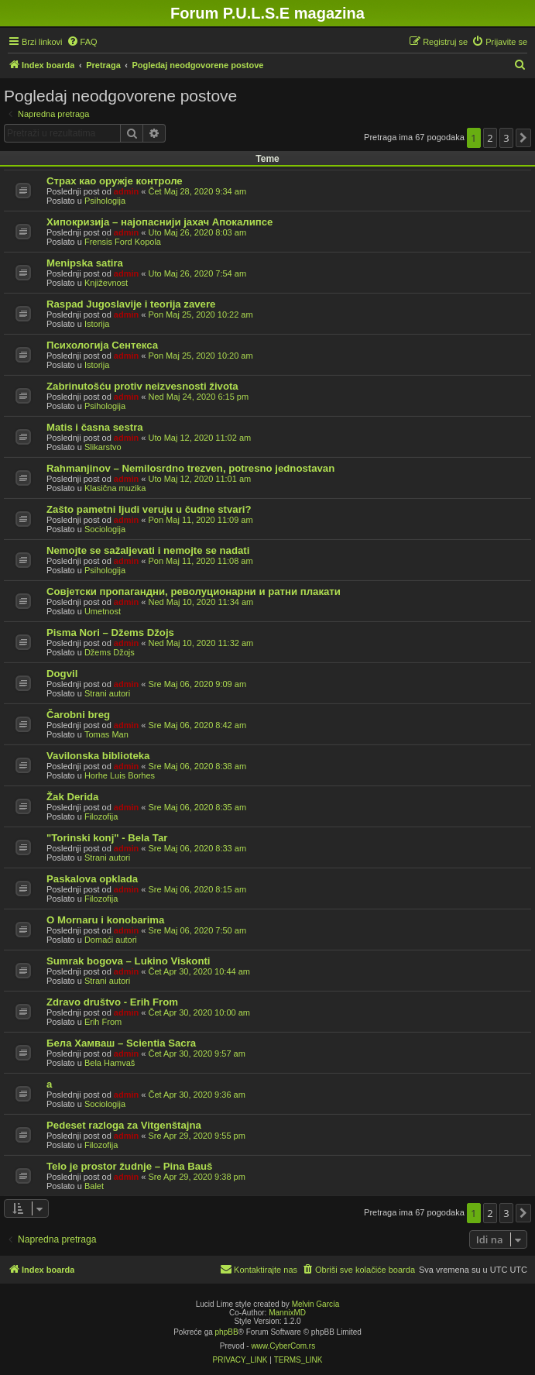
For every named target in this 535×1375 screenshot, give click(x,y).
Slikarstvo (103, 447)
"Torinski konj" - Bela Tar (106, 838)
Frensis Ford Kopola (122, 241)
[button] (523, 138)
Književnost (106, 282)
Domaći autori (110, 939)
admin (126, 191)
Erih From (103, 1021)
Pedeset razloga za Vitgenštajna (123, 1125)
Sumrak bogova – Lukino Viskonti (128, 961)
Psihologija (104, 200)
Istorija (96, 323)
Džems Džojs (109, 652)
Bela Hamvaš (109, 1062)
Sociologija (104, 529)
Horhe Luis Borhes (119, 775)
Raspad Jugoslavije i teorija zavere (130, 304)
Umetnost (102, 611)
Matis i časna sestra (94, 427)
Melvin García (316, 1304)
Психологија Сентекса (102, 345)
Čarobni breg (78, 714)
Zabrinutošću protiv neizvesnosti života (142, 386)
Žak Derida (72, 797)
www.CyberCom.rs (283, 1346)
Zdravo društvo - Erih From (112, 1002)
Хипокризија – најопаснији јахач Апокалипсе (159, 222)
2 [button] (489, 138)
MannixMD (287, 1312)
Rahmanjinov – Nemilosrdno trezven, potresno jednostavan (190, 468)
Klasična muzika (115, 488)
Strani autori (107, 693)
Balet (94, 1186)
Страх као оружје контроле (114, 181)
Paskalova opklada (92, 879)
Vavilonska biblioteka (97, 755)
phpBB (226, 1332)
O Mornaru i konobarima (105, 920)
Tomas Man (106, 734)
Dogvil (61, 673)
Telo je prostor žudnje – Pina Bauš (129, 1166)
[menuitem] (82, 42)
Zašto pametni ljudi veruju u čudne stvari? (149, 509)
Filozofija (101, 816)
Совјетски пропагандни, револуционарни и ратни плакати (193, 591)
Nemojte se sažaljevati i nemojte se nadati (147, 550)
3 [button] (506, 138)
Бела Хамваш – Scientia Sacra (121, 1043)
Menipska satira (84, 263)
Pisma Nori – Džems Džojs (110, 632)
